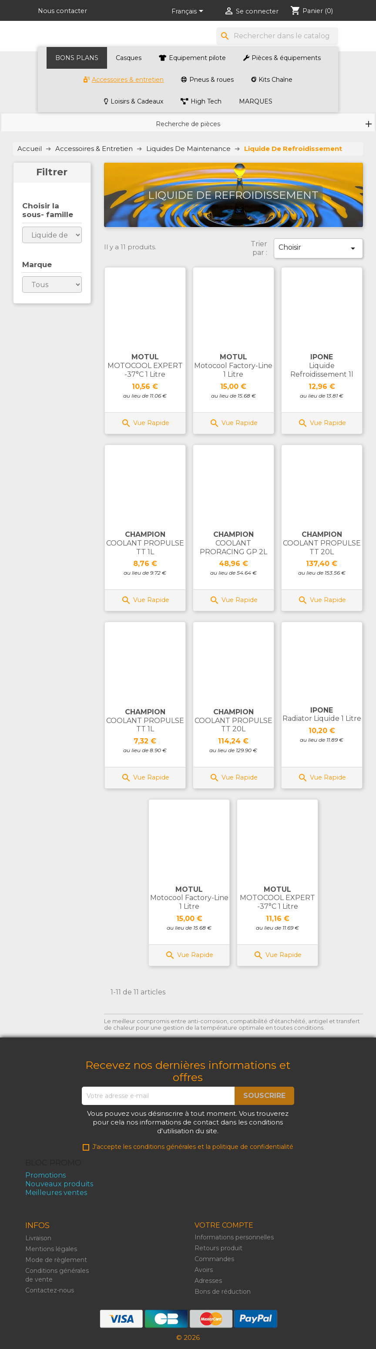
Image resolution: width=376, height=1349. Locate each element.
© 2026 (188, 1337)
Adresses (208, 1281)
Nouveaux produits (59, 1184)
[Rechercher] (277, 36)
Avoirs (204, 1270)
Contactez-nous (49, 1290)
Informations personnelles (234, 1237)
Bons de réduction (223, 1291)
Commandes (214, 1259)
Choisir (318, 248)
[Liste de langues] (188, 12)
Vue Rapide (145, 423)
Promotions (45, 1175)
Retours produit (218, 1248)
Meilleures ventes (56, 1192)
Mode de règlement (56, 1260)
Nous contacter (62, 11)
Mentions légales (51, 1249)
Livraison (38, 1238)
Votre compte (224, 1225)
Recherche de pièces (188, 124)
